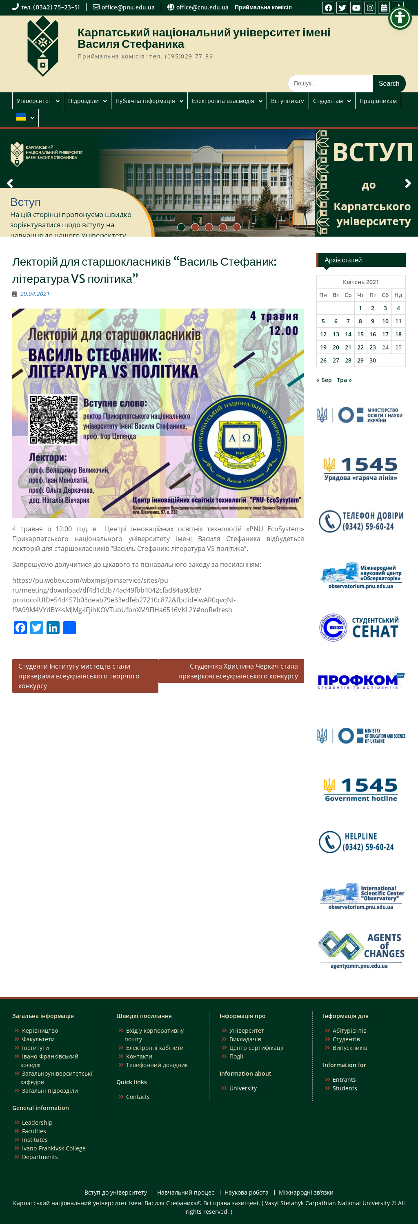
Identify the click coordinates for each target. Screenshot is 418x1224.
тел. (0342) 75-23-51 (50, 7)
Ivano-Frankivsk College (54, 1148)
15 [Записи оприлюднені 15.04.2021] (360, 334)
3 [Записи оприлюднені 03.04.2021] (385, 308)
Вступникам (288, 101)
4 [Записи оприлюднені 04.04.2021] (398, 308)
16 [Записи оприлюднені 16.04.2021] (372, 334)
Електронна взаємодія (223, 101)
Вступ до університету (115, 1192)
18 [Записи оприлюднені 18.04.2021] (398, 334)
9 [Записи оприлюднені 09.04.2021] (372, 321)
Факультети (38, 1039)
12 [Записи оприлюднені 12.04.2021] (323, 334)
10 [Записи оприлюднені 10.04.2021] (385, 321)
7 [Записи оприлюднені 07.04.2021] (348, 321)
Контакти (139, 1056)
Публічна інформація (145, 101)
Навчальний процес (185, 1192)
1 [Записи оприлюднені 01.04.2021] (360, 308)
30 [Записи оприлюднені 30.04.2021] (372, 360)
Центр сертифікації (256, 1048)
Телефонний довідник (157, 1065)
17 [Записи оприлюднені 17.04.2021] (385, 334)
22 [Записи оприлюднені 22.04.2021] (360, 347)
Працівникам (378, 101)
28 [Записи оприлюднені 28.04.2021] (348, 360)
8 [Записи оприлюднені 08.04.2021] (360, 321)
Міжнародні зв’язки (306, 1192)
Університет (34, 101)
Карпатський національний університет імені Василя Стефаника (204, 38)
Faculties (34, 1131)
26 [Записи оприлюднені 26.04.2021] (323, 360)
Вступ (25, 202)
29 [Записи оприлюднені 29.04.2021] (360, 360)
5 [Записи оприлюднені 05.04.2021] (323, 321)
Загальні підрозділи (50, 1090)
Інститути (35, 1048)
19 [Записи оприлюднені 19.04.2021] (323, 347)
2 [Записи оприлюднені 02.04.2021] (372, 308)
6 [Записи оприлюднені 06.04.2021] (336, 321)
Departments (40, 1157)
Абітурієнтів (350, 1030)
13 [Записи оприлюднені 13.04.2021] (336, 334)
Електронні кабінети (155, 1048)
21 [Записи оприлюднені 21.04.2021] (348, 347)
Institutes (35, 1139)
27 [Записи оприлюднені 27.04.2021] (336, 360)
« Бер (324, 380)
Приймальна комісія (263, 7)
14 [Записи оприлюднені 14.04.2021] (348, 334)
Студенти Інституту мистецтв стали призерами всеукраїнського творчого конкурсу (79, 676)
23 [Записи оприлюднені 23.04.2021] (372, 347)
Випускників (350, 1048)
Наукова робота (247, 1192)
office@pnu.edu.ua (128, 7)
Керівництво (40, 1030)
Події (236, 1056)
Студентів (346, 1039)
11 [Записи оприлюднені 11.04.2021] (398, 321)
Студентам (328, 101)
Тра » (344, 380)
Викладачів (245, 1039)
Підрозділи (83, 101)
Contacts (138, 1097)
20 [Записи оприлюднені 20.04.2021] (336, 347)
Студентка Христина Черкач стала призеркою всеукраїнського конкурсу (238, 671)
